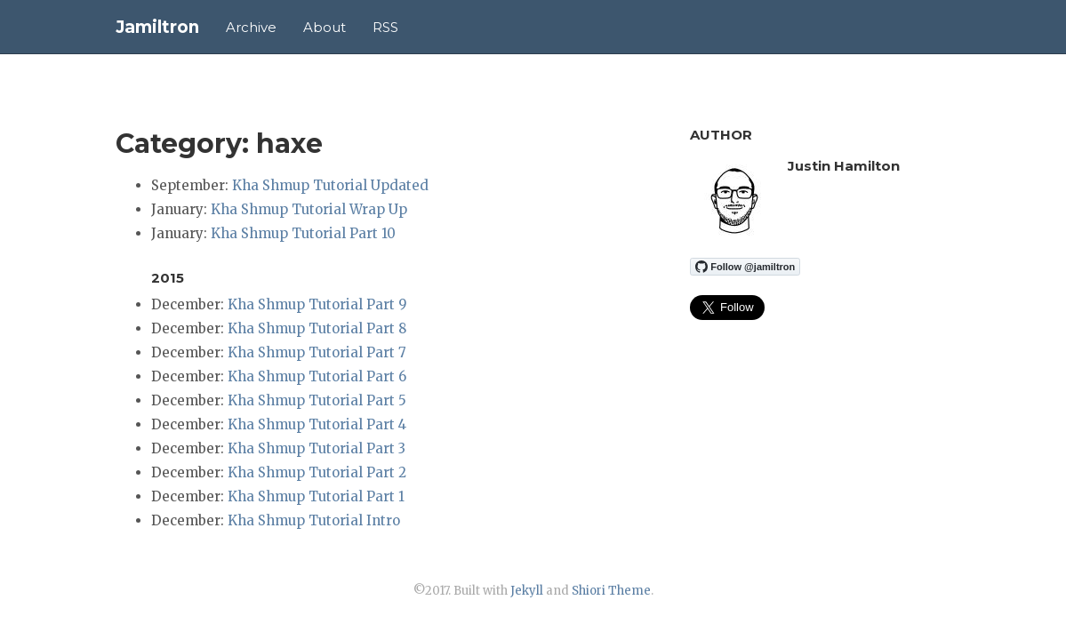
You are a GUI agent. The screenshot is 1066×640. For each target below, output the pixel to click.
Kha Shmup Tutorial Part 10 (303, 233)
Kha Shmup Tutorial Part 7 (317, 352)
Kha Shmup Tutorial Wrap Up (309, 209)
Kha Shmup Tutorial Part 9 (317, 304)
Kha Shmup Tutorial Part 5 (317, 400)
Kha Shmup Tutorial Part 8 (317, 328)
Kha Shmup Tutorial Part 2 (317, 472)
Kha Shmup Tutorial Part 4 (317, 424)
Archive (251, 27)
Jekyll (526, 590)
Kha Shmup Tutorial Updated (330, 185)
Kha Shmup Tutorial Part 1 (316, 496)
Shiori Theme (611, 590)
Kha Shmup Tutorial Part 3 (316, 448)
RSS (385, 27)
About (324, 27)
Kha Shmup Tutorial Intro (314, 520)
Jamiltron (157, 27)
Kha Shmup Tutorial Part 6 (317, 376)
